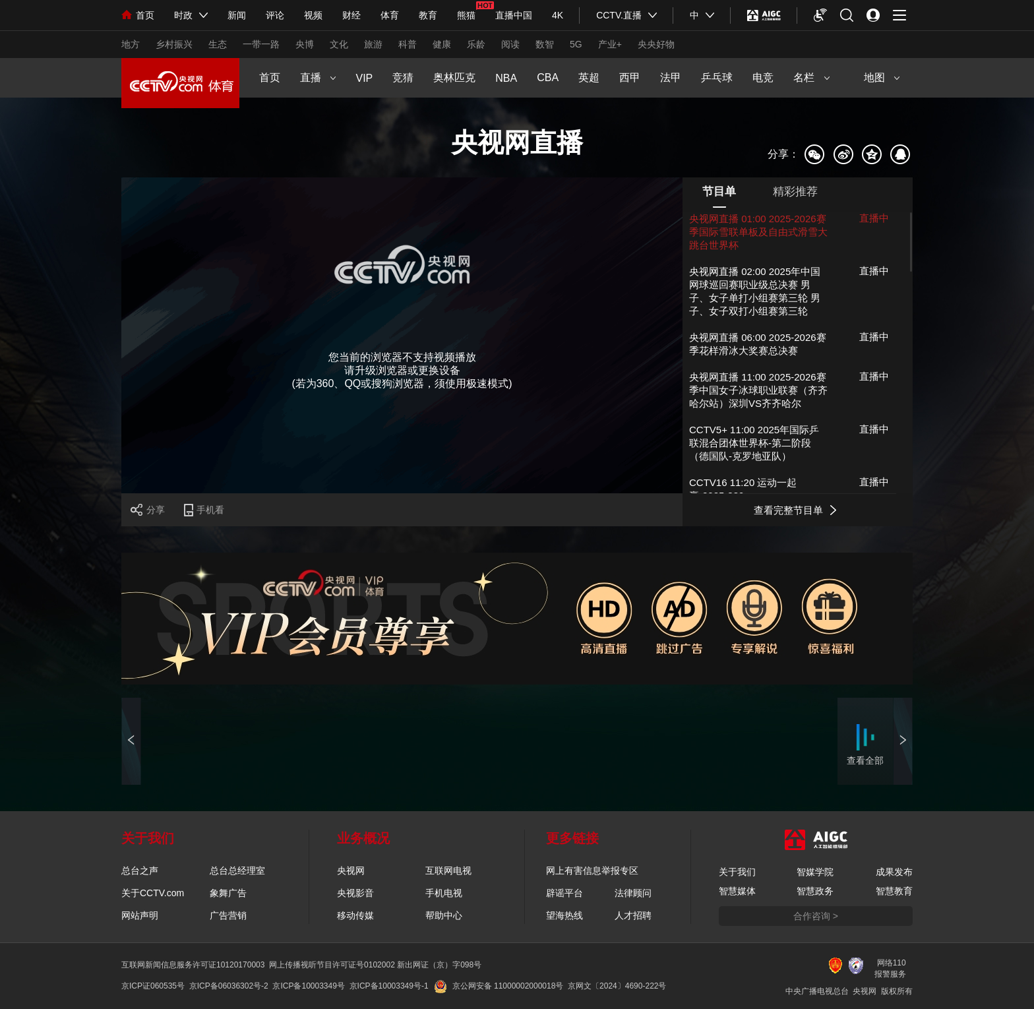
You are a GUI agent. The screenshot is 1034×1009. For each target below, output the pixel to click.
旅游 (373, 44)
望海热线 (564, 915)
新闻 (237, 15)
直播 (318, 77)
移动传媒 (355, 915)
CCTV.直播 (619, 15)
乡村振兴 (174, 44)
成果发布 (894, 872)
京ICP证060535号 (153, 986)
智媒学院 (815, 872)
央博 (304, 44)
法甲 (670, 77)
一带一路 (261, 44)
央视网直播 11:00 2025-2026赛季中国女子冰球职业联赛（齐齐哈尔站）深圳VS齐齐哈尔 (758, 390)
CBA (548, 77)
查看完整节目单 (788, 510)
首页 (137, 15)
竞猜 (402, 77)
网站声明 (139, 915)
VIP (364, 78)
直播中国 (513, 15)
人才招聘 (633, 915)
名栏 (811, 77)
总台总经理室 (237, 870)
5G (576, 44)
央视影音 (355, 893)
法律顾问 (633, 893)
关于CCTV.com (152, 893)
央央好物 (656, 44)
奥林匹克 (454, 77)
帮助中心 (443, 915)
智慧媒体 (737, 891)
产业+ (610, 44)
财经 (351, 15)
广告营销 (228, 915)
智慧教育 (894, 891)
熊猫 (466, 15)
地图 (881, 77)
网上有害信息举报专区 (592, 870)
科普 (407, 44)
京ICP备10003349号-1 (389, 986)
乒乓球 (717, 77)
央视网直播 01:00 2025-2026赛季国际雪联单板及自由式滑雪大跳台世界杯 (758, 232)
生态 (217, 44)
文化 (339, 44)
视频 (313, 15)
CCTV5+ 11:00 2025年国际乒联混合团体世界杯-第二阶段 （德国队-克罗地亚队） (754, 443)
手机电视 (443, 893)
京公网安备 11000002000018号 (499, 986)
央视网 (351, 870)
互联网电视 (448, 870)
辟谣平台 (564, 893)
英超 (588, 77)
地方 (130, 44)
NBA (506, 78)
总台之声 (139, 870)
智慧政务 (815, 891)
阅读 (510, 44)
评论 (275, 15)
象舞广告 (228, 893)
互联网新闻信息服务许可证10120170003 (192, 964)
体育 (389, 15)
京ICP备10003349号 (308, 986)
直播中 (874, 218)
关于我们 (737, 872)
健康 (442, 44)
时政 (183, 15)
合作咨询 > (815, 916)
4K (557, 15)
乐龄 (476, 44)
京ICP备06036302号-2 (228, 986)
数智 (544, 44)
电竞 (763, 77)
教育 (428, 15)
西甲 (629, 77)
